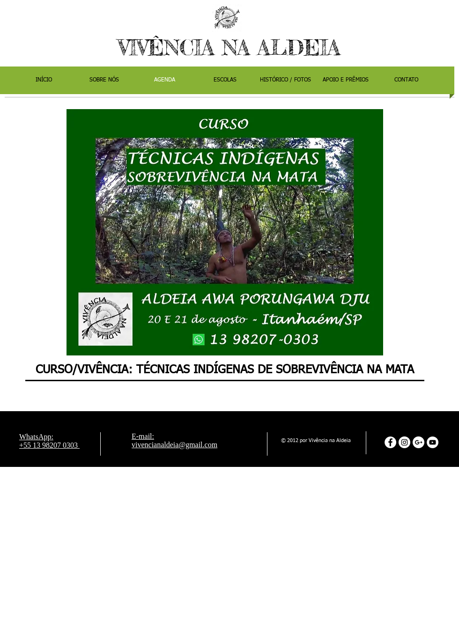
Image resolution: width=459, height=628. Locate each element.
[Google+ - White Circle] (418, 442)
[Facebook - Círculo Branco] (390, 442)
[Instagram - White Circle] (404, 442)
